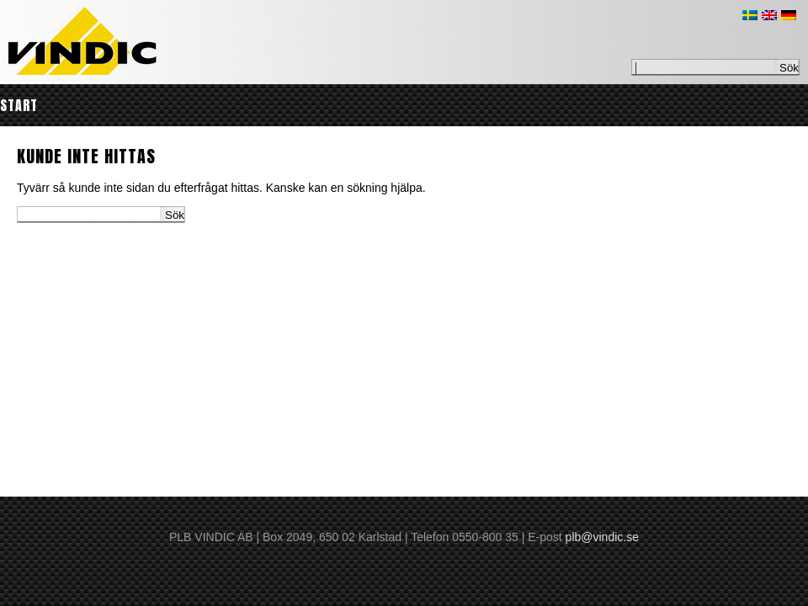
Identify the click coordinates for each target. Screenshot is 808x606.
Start (19, 105)
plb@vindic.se (602, 537)
